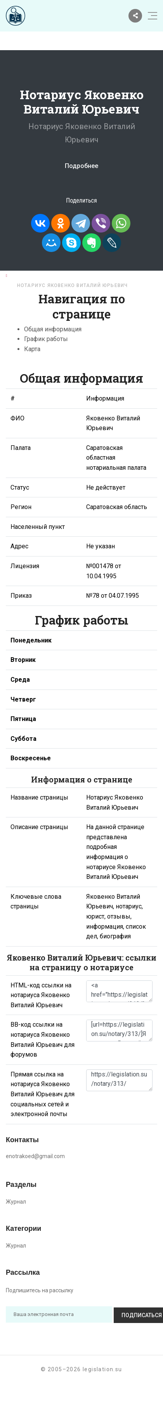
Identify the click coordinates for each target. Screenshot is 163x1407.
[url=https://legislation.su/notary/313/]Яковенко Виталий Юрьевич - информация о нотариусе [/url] (119, 1030)
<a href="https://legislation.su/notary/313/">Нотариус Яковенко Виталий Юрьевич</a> (119, 991)
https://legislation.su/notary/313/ (119, 1080)
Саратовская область (122, 275)
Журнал (16, 1202)
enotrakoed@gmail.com (35, 1156)
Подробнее (81, 166)
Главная (22, 275)
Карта (32, 349)
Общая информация (53, 329)
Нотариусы (61, 275)
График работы (46, 339)
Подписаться (129, 1314)
